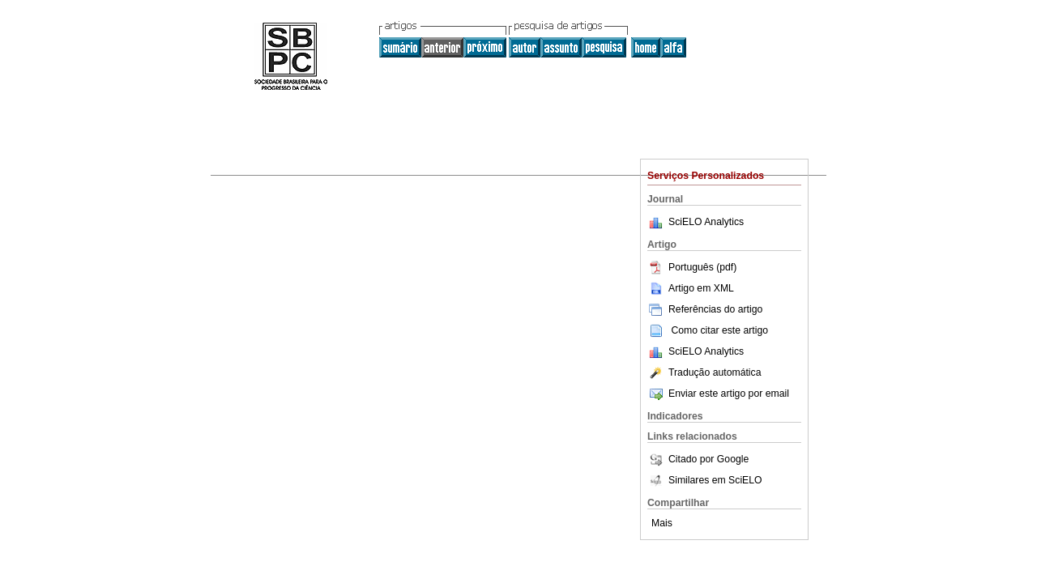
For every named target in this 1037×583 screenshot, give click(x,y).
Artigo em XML (690, 288)
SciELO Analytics (706, 222)
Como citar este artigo (719, 330)
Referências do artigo (704, 309)
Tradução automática (704, 372)
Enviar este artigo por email (718, 393)
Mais (661, 523)
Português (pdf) (691, 267)
